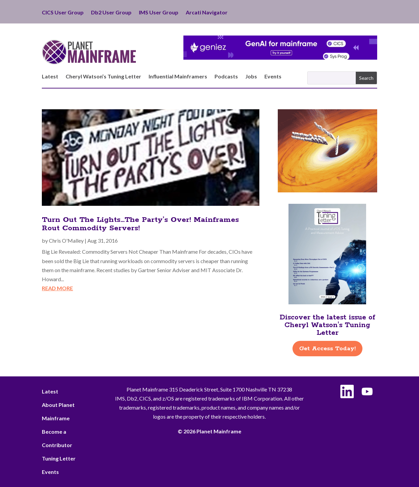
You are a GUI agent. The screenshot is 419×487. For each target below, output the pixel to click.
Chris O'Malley (66, 240)
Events (272, 76)
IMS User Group (158, 12)
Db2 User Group (111, 12)
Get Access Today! (327, 348)
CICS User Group (63, 12)
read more (57, 288)
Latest (50, 76)
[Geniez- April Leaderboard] (280, 57)
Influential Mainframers (178, 76)
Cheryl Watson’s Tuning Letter (103, 76)
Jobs (251, 76)
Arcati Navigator (207, 12)
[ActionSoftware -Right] (327, 190)
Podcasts (226, 76)
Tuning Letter (59, 458)
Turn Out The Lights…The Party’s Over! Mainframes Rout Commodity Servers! (140, 224)
